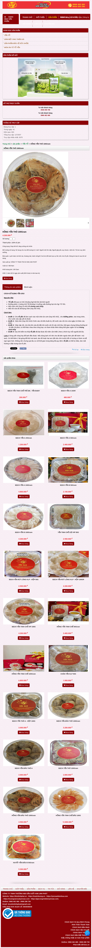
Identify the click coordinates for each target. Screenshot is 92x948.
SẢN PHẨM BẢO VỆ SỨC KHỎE (16, 43)
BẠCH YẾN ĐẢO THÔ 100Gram (68, 721)
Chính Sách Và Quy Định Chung (77, 922)
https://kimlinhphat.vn (18, 896)
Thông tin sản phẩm (12, 287)
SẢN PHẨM (52, 17)
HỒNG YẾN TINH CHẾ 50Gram (68, 627)
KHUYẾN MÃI (49, 24)
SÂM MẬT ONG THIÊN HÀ (14, 39)
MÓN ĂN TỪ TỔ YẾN (12, 47)
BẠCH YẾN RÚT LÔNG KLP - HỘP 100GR (68, 579)
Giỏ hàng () (66, 17)
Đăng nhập (78, 17)
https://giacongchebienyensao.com (44, 899)
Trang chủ (6, 144)
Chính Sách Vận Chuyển (80, 930)
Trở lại (76, 349)
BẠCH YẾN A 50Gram (68, 438)
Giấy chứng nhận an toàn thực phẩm (75, 938)
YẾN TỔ (7, 35)
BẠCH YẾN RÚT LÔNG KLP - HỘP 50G (23, 579)
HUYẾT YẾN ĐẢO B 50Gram (23, 863)
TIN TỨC (51, 889)
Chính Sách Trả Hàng (81, 932)
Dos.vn (86, 945)
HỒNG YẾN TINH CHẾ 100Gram (24, 674)
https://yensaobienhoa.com (57, 896)
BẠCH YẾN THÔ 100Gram (68, 768)
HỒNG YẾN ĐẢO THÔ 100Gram (24, 815)
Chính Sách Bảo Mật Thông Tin (77, 935)
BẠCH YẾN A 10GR (68, 391)
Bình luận (28, 287)
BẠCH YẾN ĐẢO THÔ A (24, 768)
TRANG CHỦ (27, 17)
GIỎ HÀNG (26, 24)
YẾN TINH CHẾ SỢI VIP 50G (68, 532)
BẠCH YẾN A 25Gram (24, 438)
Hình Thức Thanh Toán (80, 925)
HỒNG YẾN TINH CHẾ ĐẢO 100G (68, 815)
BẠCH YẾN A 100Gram (23, 485)
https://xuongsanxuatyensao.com (16, 899)
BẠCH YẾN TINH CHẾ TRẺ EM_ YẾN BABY (24, 391)
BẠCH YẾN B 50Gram (68, 485)
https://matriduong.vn (36, 896)
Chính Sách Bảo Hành (80, 927)
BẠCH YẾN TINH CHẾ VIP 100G (24, 627)
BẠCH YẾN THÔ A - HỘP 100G (23, 721)
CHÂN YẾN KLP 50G (68, 674)
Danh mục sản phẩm (8, 19)
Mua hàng (8, 278)
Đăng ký (86, 17)
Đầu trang (85, 349)
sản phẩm (16, 144)
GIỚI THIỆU (40, 17)
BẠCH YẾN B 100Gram (23, 532)
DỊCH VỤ (41, 889)
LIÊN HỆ (37, 24)
